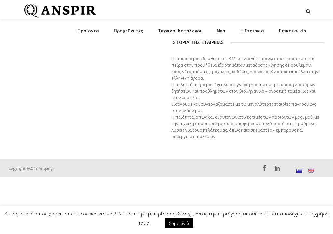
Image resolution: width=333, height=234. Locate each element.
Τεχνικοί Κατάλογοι (180, 30)
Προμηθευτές (128, 30)
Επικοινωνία (292, 30)
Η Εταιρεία (252, 30)
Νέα (221, 30)
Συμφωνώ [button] (179, 223)
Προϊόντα (88, 30)
